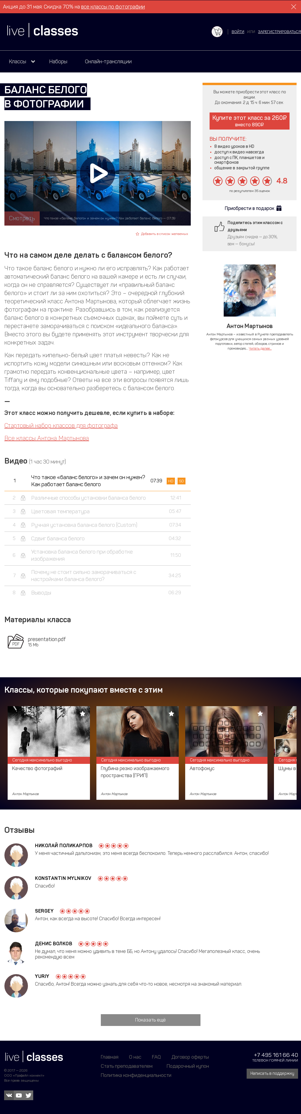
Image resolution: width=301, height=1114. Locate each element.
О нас (135, 1057)
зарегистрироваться (279, 31)
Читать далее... (260, 348)
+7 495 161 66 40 (276, 1055)
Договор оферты (190, 1057)
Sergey (44, 911)
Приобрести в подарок (249, 208)
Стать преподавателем (127, 1066)
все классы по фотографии (113, 7)
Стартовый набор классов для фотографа (61, 425)
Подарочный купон (188, 1066)
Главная (109, 1057)
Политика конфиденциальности (136, 1075)
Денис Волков (53, 943)
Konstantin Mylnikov (63, 878)
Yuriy (42, 976)
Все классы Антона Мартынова (46, 438)
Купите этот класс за (250, 121)
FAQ (156, 1057)
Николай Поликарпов (63, 845)
